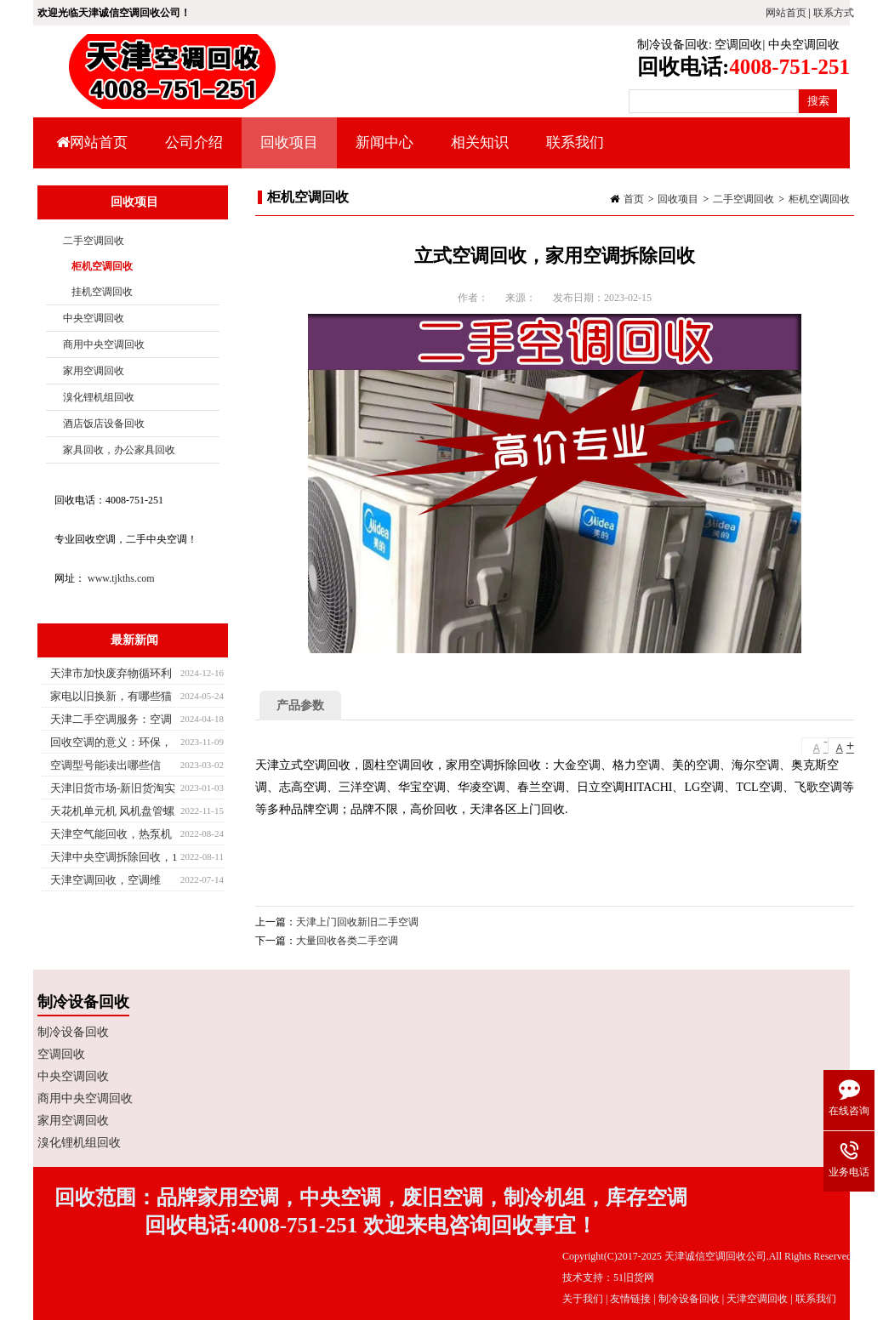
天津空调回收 (757, 1299)
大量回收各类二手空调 (347, 941)
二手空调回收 (743, 199)
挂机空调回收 (102, 292)
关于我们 (582, 1299)
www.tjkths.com (121, 578)
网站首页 (786, 13)
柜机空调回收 (819, 199)
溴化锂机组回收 (98, 397)
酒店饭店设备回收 (104, 424)
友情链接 (630, 1299)
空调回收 (738, 44)
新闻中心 (382, 151)
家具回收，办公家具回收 (119, 450)
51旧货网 (633, 1277)
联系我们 (575, 142)
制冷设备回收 (673, 44)
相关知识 (477, 151)
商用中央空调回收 (104, 344)
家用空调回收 (93, 371)
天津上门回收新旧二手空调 (357, 922)
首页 (634, 199)
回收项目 (287, 151)
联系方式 (833, 13)
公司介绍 (194, 142)
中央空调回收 (804, 44)
